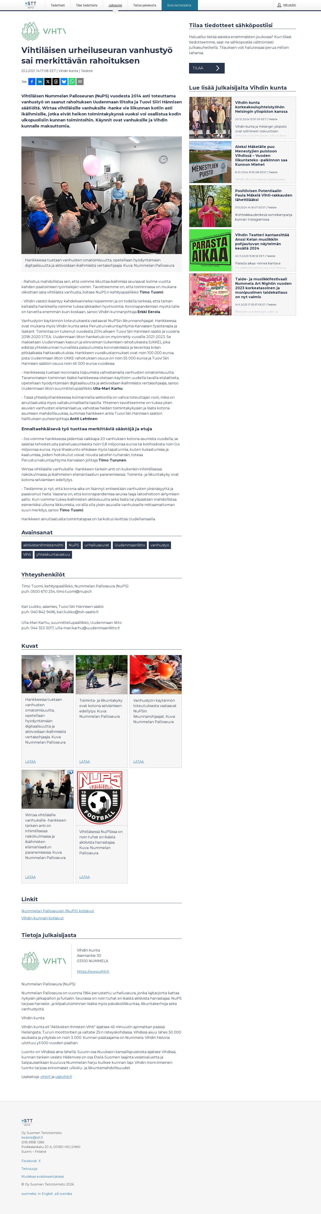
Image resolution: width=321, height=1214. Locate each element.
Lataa (30, 762)
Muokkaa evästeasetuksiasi (42, 1177)
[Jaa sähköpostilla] (80, 82)
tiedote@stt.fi (32, 1138)
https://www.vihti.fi (93, 972)
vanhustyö (159, 545)
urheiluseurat (96, 545)
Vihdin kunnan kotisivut (42, 918)
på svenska (63, 1194)
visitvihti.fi (63, 1077)
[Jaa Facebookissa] (31, 82)
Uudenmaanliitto (130, 545)
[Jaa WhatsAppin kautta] (72, 82)
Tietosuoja (29, 1169)
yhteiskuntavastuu (53, 554)
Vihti (27, 554)
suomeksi (28, 1194)
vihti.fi (45, 1077)
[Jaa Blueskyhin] (64, 82)
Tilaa (207, 68)
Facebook (29, 1161)
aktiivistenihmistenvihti (43, 545)
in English (45, 1194)
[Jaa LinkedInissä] (39, 82)
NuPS (74, 545)
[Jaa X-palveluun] (47, 82)
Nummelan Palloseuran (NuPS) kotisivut (57, 911)
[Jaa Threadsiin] (56, 82)
